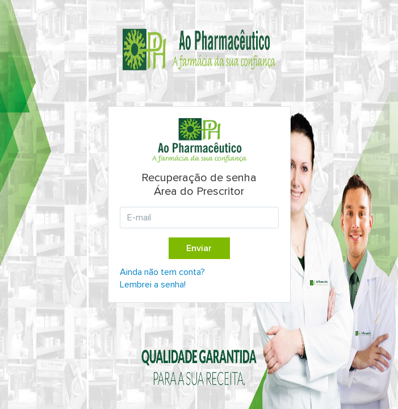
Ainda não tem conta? (162, 272)
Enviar (199, 248)
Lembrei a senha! (153, 284)
